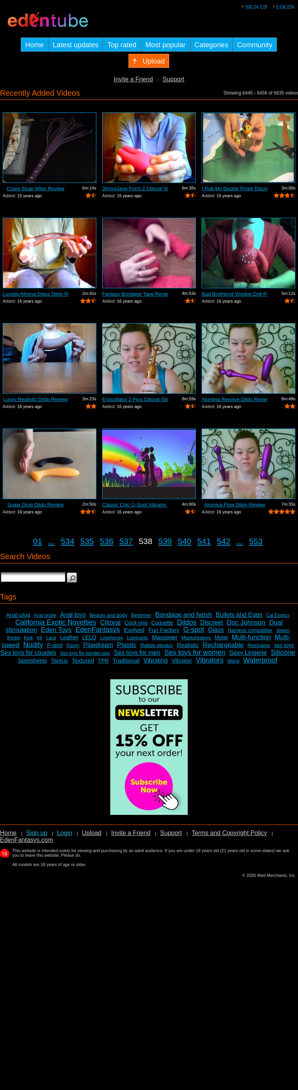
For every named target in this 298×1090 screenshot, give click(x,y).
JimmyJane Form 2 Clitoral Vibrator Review (135, 188)
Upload (91, 833)
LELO (89, 637)
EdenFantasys (97, 630)
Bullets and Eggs (239, 614)
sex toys (284, 645)
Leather (69, 637)
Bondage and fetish (183, 614)
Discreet (211, 622)
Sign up (256, 7)
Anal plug (18, 614)
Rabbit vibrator (156, 645)
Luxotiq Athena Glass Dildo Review (36, 294)
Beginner (141, 615)
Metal (221, 637)
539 (165, 541)
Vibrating (156, 660)
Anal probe (45, 615)
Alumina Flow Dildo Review (234, 505)
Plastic (126, 645)
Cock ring (136, 623)
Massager (165, 637)
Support (173, 79)
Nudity (33, 645)
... (51, 541)
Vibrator (181, 660)
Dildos (187, 622)
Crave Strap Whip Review (35, 188)
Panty (73, 645)
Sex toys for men (137, 652)
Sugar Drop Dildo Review (35, 505)
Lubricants (137, 638)
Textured (83, 660)
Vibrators (210, 660)
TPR (103, 661)
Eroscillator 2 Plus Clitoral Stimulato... (135, 399)
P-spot (54, 645)
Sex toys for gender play (85, 653)
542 (223, 541)
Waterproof (260, 660)
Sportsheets (32, 661)
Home (8, 833)
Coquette (162, 623)
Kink (28, 638)
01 (37, 541)
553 (255, 541)
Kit (39, 638)
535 (87, 541)
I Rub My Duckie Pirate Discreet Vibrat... (234, 188)
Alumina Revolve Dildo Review (234, 399)
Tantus (59, 660)
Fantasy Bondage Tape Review (135, 294)
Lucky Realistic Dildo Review (35, 399)
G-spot (193, 630)
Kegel (13, 638)
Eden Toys (56, 630)
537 (126, 541)
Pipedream (98, 645)
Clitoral (110, 622)
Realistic (188, 645)
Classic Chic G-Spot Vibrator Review (135, 505)
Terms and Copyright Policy (229, 833)
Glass (216, 630)
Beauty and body (108, 615)
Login (285, 7)
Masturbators (196, 638)
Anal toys (73, 614)
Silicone (283, 652)
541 (204, 541)
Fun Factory (163, 630)
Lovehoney (111, 638)
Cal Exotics (277, 615)
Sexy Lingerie (248, 652)
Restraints (259, 645)
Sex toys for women (194, 652)
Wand (233, 661)
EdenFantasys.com (26, 840)
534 (67, 541)
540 (184, 541)
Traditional (126, 660)
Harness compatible (250, 630)
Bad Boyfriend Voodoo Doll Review (234, 294)
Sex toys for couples (28, 652)
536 (106, 541)
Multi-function (251, 637)
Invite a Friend (133, 79)
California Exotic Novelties (55, 622)
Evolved (134, 630)
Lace (51, 638)
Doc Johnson (246, 622)
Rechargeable (223, 645)
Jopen (282, 630)
